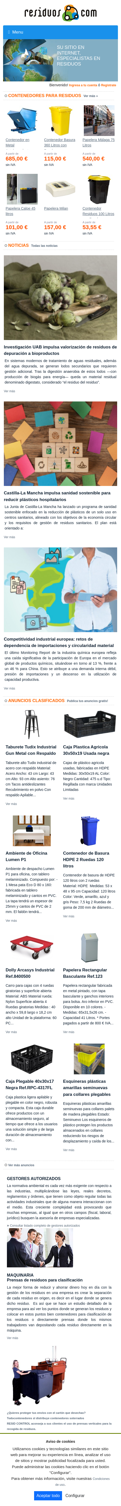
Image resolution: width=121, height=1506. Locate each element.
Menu (15, 32)
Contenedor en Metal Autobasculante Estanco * (18, 144)
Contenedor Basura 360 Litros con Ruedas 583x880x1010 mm (59, 144)
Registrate (108, 85)
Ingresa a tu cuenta (83, 85)
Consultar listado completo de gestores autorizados (45, 1225)
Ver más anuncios (21, 1165)
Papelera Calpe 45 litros (20, 211)
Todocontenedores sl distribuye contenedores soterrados (45, 1418)
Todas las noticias (44, 246)
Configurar (75, 1495)
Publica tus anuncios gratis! (87, 701)
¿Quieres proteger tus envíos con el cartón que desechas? (46, 1412)
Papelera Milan (56, 208)
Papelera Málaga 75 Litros (99, 142)
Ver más (9, 391)
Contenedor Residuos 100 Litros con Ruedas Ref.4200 (98, 212)
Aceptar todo (48, 1495)
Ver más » (91, 96)
